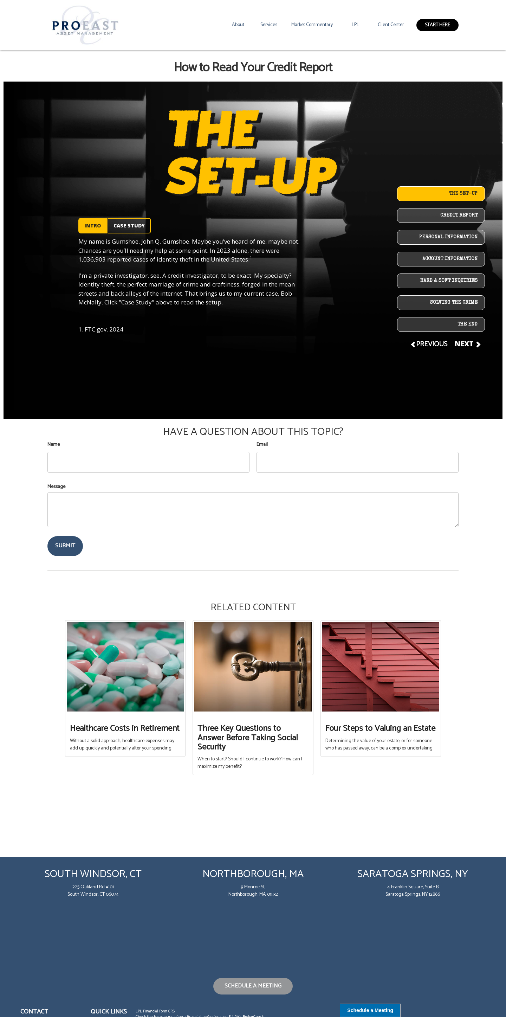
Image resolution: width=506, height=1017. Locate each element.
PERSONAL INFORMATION (448, 237)
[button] (238, 25)
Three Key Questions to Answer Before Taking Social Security (247, 738)
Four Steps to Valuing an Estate (380, 728)
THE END (468, 324)
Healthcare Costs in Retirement (125, 728)
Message (56, 486)
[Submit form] (65, 546)
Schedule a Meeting (253, 986)
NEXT (467, 343)
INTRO (92, 225)
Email (262, 444)
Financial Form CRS (159, 1011)
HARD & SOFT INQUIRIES (449, 280)
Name (53, 444)
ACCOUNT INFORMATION (450, 259)
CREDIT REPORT (459, 215)
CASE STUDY (129, 225)
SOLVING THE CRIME (454, 302)
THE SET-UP (463, 193)
